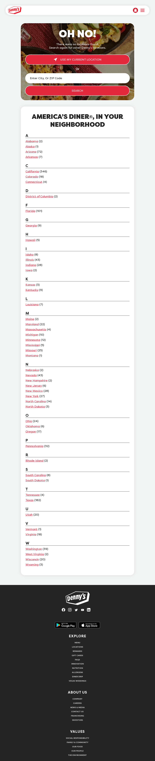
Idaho (30, 254)
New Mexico (34, 391)
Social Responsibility (77, 738)
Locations (77, 647)
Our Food (77, 747)
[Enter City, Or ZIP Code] (77, 78)
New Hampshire (37, 380)
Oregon (31, 431)
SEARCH (77, 90)
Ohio (29, 421)
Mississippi (33, 345)
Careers (77, 703)
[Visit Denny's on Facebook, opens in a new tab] (65, 610)
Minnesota (33, 340)
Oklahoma (33, 426)
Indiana (31, 265)
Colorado (32, 176)
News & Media (77, 707)
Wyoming (32, 564)
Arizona (31, 151)
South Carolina (36, 475)
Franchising (77, 716)
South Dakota (35, 480)
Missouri (31, 350)
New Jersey (34, 385)
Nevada (31, 375)
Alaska (30, 146)
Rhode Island (34, 460)
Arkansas (32, 157)
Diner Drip (77, 677)
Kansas (30, 284)
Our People (78, 751)
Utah (29, 514)
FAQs (77, 660)
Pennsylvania (34, 446)
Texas (30, 500)
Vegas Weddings (77, 681)
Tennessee (33, 495)
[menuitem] (135, 10)
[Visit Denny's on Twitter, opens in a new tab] (77, 610)
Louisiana (32, 304)
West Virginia (35, 554)
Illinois (30, 260)
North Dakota (35, 406)
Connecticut (34, 182)
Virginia (31, 534)
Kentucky (32, 290)
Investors (77, 720)
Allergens (77, 672)
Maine (30, 319)
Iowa (29, 270)
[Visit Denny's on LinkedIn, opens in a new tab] (90, 610)
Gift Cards (77, 655)
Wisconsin (32, 559)
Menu (77, 643)
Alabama (32, 141)
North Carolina (36, 401)
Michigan (32, 334)
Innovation (77, 664)
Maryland (32, 324)
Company (77, 699)
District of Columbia (39, 196)
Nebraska (32, 370)
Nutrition (77, 668)
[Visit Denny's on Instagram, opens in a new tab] (71, 610)
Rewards (77, 651)
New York (32, 396)
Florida (30, 211)
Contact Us (77, 711)
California (32, 171)
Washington (34, 549)
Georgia (31, 225)
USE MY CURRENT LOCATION (77, 59)
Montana (32, 355)
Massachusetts (36, 329)
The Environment (77, 755)
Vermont (31, 529)
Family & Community (77, 742)
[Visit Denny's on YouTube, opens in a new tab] (84, 610)
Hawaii (30, 240)
